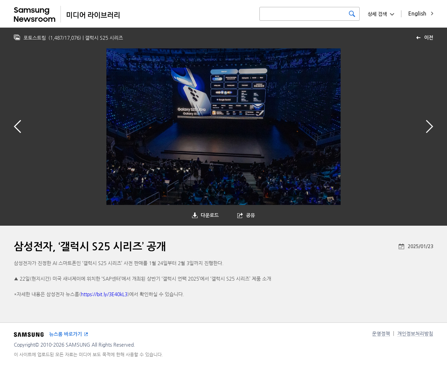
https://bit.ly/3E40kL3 (104, 294)
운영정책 (381, 333)
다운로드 (210, 215)
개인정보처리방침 (415, 333)
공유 (250, 215)
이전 (428, 37)
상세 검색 (377, 14)
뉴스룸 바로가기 (65, 334)
